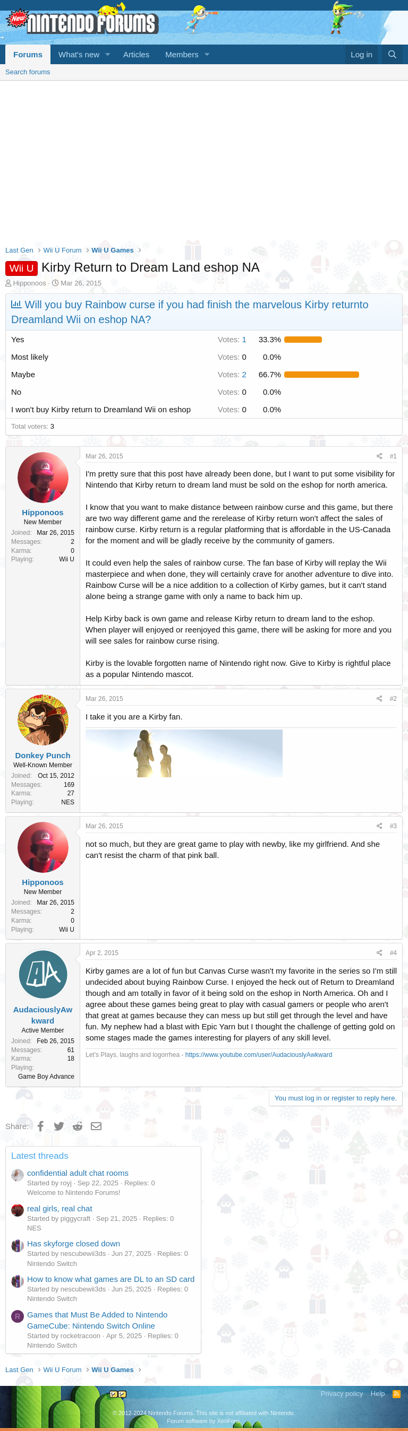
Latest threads (40, 1156)
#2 (393, 699)
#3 (393, 826)
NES (34, 1228)
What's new (78, 54)
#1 (393, 456)
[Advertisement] (204, 160)
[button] (107, 54)
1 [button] (232, 339)
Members (182, 54)
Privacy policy (342, 1394)
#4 (393, 953)
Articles (136, 54)
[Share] (379, 456)
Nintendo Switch (52, 1264)
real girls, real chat (59, 1208)
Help (378, 1394)
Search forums (27, 72)
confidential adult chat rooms (78, 1172)
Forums (27, 54)
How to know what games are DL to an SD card (110, 1278)
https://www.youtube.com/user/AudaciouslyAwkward (259, 1055)
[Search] (392, 54)
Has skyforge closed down (73, 1243)
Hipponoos (29, 283)
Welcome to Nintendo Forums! (73, 1192)
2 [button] (232, 374)
